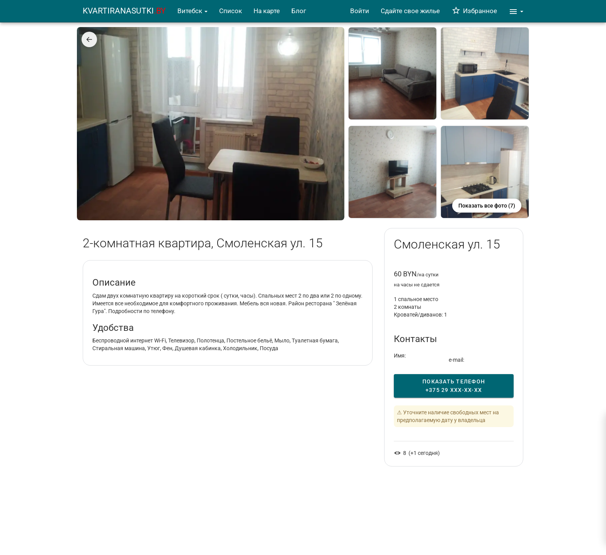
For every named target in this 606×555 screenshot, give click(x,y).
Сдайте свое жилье (410, 11)
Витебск (192, 11)
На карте (267, 11)
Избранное (474, 11)
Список (230, 11)
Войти (359, 11)
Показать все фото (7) (486, 206)
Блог (298, 11)
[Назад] (89, 39)
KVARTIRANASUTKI (124, 10)
